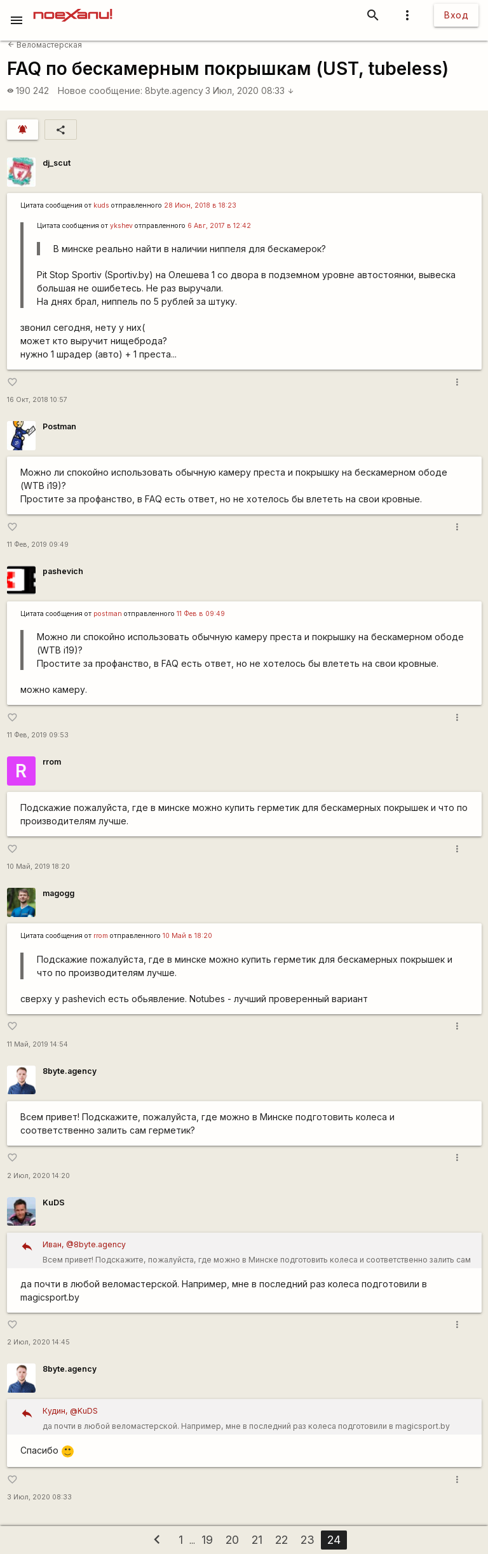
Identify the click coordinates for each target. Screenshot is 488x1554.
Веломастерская (45, 45)
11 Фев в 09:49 (201, 614)
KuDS (54, 1202)
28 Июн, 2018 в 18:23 (200, 205)
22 (281, 1539)
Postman (59, 426)
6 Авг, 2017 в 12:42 (219, 226)
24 (334, 1539)
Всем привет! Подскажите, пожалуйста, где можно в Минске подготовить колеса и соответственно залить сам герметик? (258, 1252)
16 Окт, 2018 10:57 (37, 400)
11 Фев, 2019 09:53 (38, 735)
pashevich (63, 571)
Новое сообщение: (100, 90)
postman (107, 614)
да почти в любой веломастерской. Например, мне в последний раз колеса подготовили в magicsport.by (258, 1417)
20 (232, 1539)
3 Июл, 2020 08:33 (249, 90)
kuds (101, 205)
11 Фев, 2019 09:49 (38, 544)
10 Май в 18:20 (187, 936)
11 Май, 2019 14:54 (37, 1044)
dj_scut (57, 163)
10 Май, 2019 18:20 (38, 866)
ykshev (121, 226)
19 (207, 1539)
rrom (52, 762)
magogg (58, 893)
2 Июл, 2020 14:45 (38, 1342)
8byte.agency (174, 90)
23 (308, 1539)
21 (257, 1539)
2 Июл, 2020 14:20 (38, 1176)
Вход (456, 15)
